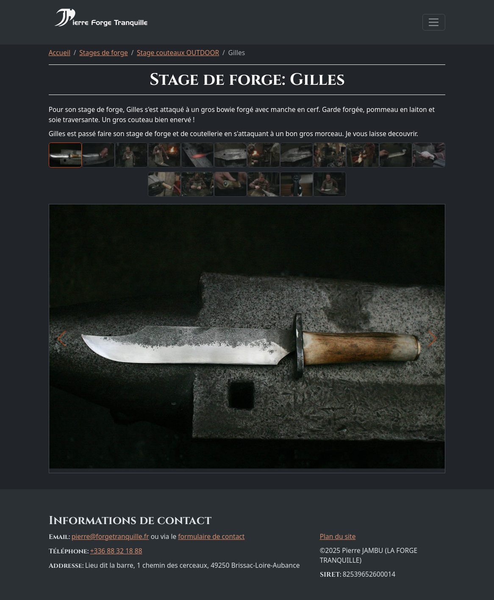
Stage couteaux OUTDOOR (178, 52)
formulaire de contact (211, 536)
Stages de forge (103, 52)
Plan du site (338, 536)
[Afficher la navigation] (434, 22)
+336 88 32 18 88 (116, 550)
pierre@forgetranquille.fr (110, 536)
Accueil (59, 52)
